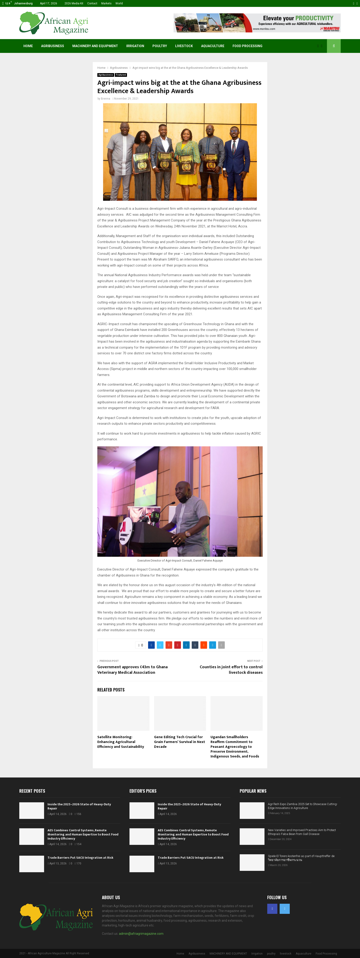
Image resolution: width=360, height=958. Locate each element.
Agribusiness (52, 46)
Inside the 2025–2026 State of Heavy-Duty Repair (79, 806)
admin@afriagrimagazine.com (141, 933)
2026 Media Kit (74, 3)
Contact (92, 3)
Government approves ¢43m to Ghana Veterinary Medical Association (132, 670)
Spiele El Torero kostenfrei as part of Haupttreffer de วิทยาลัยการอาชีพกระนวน (301, 858)
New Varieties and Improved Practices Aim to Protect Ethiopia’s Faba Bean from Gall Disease (302, 832)
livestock (184, 46)
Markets (106, 3)
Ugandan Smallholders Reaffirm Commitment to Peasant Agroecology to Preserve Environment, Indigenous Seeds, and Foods (235, 746)
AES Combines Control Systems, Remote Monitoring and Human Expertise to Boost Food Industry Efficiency (83, 834)
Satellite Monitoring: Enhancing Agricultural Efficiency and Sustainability (120, 742)
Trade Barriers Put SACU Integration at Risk (80, 857)
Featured (121, 75)
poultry (159, 46)
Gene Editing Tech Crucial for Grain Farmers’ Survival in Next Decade (179, 742)
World (119, 3)
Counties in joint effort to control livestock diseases (231, 670)
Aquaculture (212, 46)
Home (28, 46)
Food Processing (247, 46)
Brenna (105, 98)
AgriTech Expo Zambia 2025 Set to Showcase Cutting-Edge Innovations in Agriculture (303, 806)
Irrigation (135, 46)
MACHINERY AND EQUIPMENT (95, 46)
